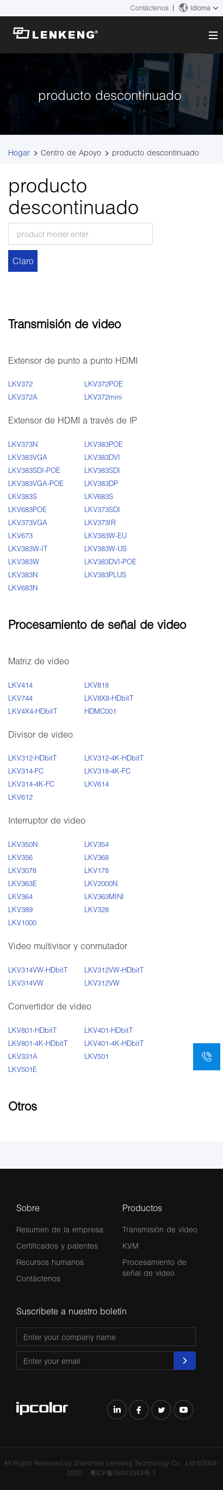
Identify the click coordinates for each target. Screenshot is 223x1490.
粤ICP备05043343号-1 (123, 1473)
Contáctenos (150, 8)
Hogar (19, 152)
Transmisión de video (159, 1229)
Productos (142, 1207)
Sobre (28, 1207)
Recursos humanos (50, 1262)
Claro (23, 260)
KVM (130, 1245)
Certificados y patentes (57, 1245)
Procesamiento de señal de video (154, 1267)
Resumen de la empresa (59, 1229)
